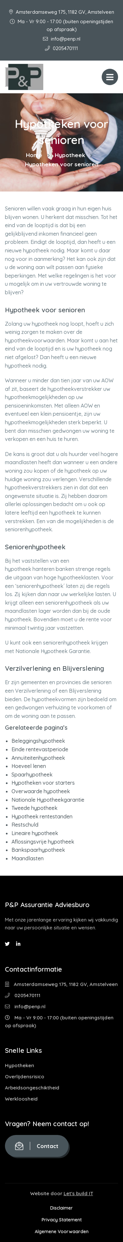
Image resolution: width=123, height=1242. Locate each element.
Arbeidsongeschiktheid (32, 1088)
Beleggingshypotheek (38, 741)
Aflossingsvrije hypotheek (42, 841)
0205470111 (61, 48)
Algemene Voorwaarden (62, 1231)
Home (34, 155)
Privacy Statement (62, 1220)
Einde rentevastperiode (39, 749)
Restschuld (24, 824)
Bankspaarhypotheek (38, 850)
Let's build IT (78, 1193)
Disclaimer (61, 1208)
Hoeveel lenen (28, 766)
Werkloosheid (21, 1099)
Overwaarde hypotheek (40, 791)
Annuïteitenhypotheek (38, 758)
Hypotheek (70, 155)
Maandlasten (27, 858)
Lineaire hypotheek (34, 833)
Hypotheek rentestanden (41, 816)
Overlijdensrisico (24, 1076)
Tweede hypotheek (34, 808)
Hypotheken (19, 1065)
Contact (36, 1146)
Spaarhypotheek (31, 774)
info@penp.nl (61, 39)
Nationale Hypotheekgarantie (47, 799)
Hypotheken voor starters (43, 782)
